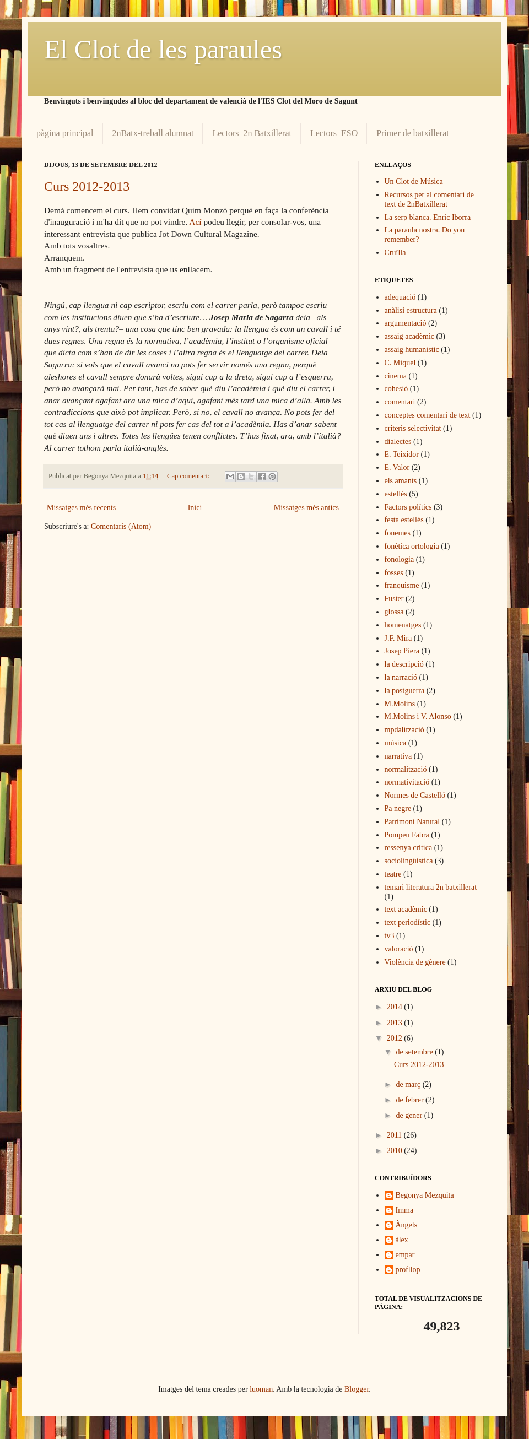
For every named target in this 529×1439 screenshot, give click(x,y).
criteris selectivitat (413, 428)
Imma (405, 1210)
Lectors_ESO (334, 133)
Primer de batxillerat (412, 133)
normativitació (407, 782)
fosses (394, 573)
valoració (399, 949)
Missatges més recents (81, 508)
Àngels (407, 1225)
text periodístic (408, 922)
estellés (396, 494)
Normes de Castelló (415, 795)
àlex (402, 1240)
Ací (195, 221)
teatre (393, 874)
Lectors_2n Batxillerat (252, 133)
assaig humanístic (412, 349)
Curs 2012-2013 (86, 186)
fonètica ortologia (412, 546)
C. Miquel (400, 363)
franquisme (402, 585)
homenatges (403, 625)
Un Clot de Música (414, 181)
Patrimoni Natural (412, 822)
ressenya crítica (409, 847)
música (396, 743)
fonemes (398, 533)
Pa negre (398, 808)
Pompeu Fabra (407, 835)
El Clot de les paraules (163, 49)
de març (409, 1084)
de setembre (415, 1052)
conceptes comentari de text (428, 415)
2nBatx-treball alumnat (153, 133)
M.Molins (400, 704)
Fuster (394, 598)
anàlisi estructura (411, 310)
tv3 (390, 936)
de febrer (410, 1100)
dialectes (398, 441)
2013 (395, 1023)
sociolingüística (409, 861)
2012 (395, 1038)
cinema (396, 376)
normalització (406, 769)
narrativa (398, 756)
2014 (395, 1007)
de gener (410, 1115)
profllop (408, 1269)
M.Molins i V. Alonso (418, 716)
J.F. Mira (398, 638)
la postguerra (405, 690)
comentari (400, 402)
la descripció (404, 664)
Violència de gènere (415, 962)
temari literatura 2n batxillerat (431, 887)
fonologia (399, 559)
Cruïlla (395, 252)
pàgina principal (65, 133)
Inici (195, 508)
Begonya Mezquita (425, 1195)
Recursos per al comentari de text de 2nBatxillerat (429, 199)
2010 (395, 1150)
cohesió (396, 389)
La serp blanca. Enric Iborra (428, 217)
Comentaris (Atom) (121, 526)
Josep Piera (402, 651)
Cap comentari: (189, 476)
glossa (394, 612)
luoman (261, 1389)
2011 (395, 1135)
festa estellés (404, 520)
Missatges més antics (306, 508)
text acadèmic (406, 909)
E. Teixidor (402, 454)
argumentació (406, 323)
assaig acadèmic (410, 336)
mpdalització (404, 730)
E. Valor (397, 467)
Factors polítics (408, 507)
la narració (401, 677)
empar (405, 1255)
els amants (401, 481)
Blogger (356, 1389)
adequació (400, 297)
